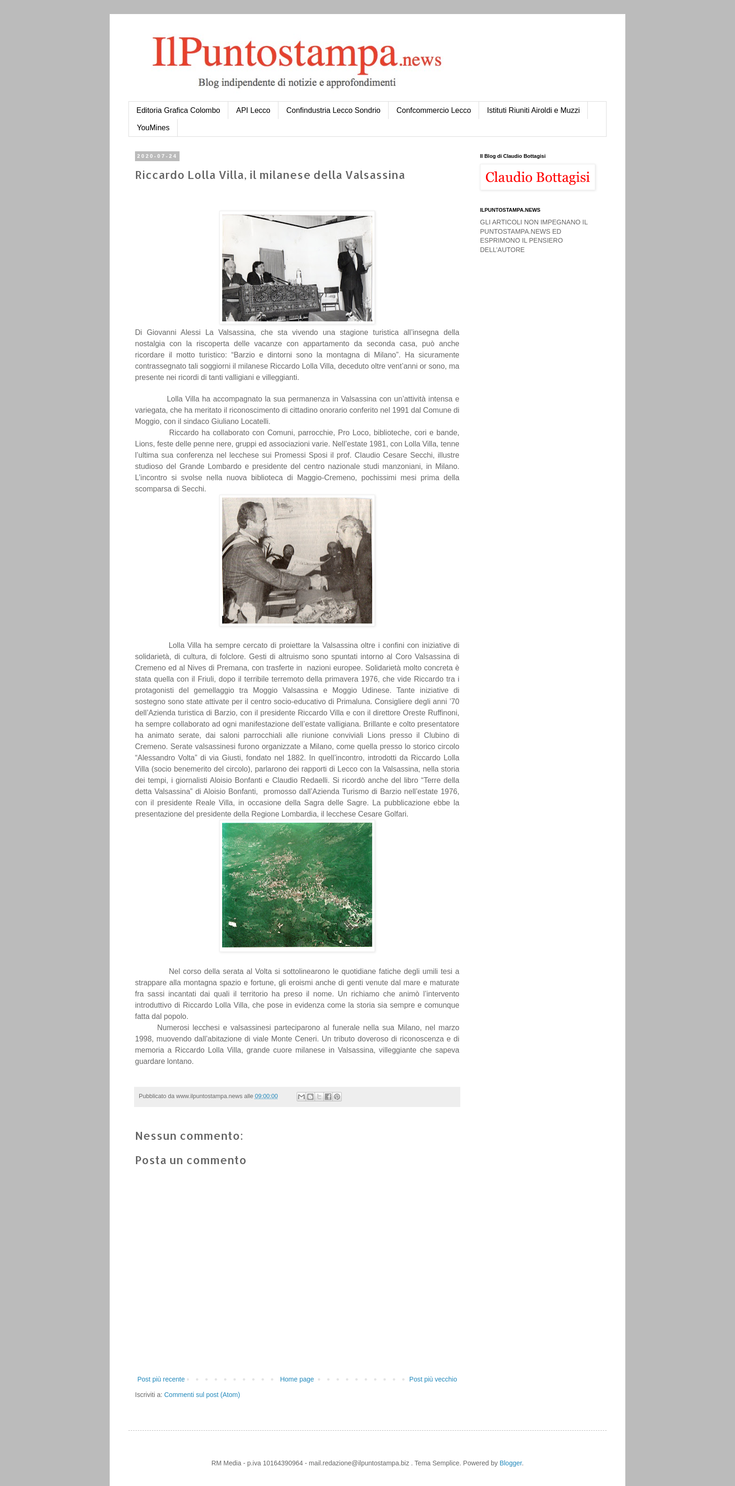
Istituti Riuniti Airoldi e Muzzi (533, 110)
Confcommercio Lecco (434, 110)
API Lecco (253, 110)
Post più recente (161, 1379)
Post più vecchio (433, 1379)
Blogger (511, 1463)
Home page (297, 1379)
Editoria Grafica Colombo (178, 110)
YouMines (153, 128)
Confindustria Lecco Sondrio (333, 110)
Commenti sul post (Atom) (202, 1394)
